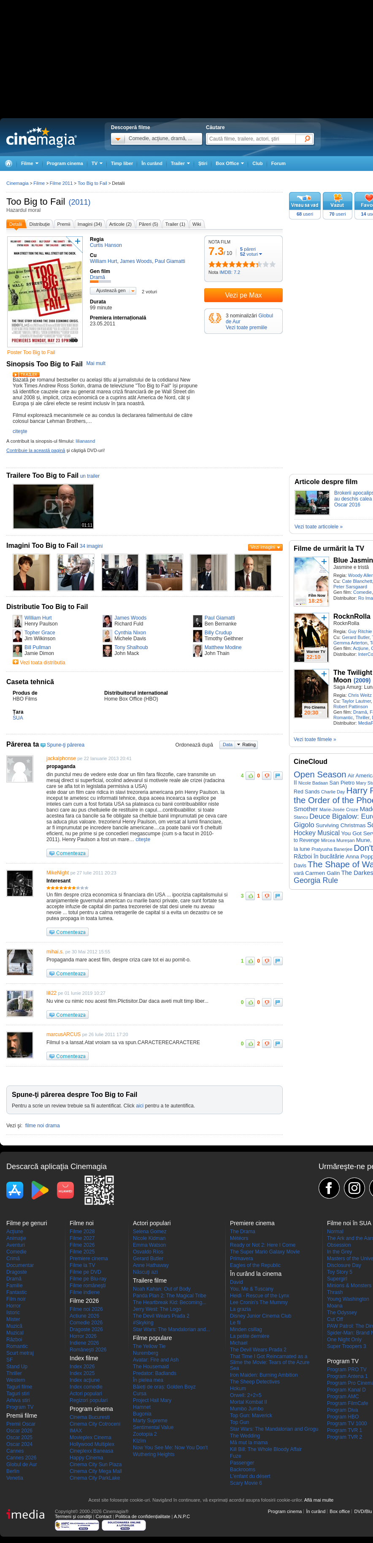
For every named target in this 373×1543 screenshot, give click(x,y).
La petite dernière (249, 1336)
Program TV (19, 1407)
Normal (335, 1231)
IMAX (76, 1431)
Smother (306, 808)
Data (227, 744)
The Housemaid (151, 1367)
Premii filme (21, 1415)
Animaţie (16, 1238)
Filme (39, 183)
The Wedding (245, 1436)
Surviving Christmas (340, 825)
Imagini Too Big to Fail (42, 545)
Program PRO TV (347, 1369)
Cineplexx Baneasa (91, 1451)
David (236, 1282)
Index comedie (86, 1387)
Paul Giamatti (220, 618)
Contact (103, 1516)
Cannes (15, 1451)
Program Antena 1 (347, 1376)
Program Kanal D (346, 1390)
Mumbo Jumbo (246, 1409)
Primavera (241, 1258)
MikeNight (57, 873)
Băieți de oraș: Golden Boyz (164, 1387)
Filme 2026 (82, 1245)
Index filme (84, 1358)
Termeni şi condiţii (73, 1516)
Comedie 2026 (86, 1323)
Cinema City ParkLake (95, 1478)
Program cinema (65, 163)
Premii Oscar (20, 1424)
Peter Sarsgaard (350, 586)
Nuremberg (145, 1353)
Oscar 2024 (19, 1444)
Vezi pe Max (243, 295)
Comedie (362, 592)
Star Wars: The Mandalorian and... (171, 1329)
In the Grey (339, 1252)
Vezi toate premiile (246, 327)
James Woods (130, 618)
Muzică (14, 1326)
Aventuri (15, 1245)
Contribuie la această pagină (35, 450)
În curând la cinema (255, 1273)
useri (305, 214)
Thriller (362, 717)
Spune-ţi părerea (65, 745)
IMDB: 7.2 (229, 272)
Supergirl (337, 1279)
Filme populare (152, 1338)
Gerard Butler (355, 637)
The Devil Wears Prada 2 (161, 1316)
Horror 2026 (83, 1336)
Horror (13, 1306)
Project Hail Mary (152, 1400)
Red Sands (307, 792)
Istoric (13, 1313)
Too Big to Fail (35, 201)
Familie (14, 1286)
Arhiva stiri (18, 1400)
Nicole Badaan (313, 782)
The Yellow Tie (149, 1346)
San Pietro (342, 783)
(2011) (80, 202)
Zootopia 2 (145, 1434)
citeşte (20, 431)
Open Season (320, 774)
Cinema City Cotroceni (95, 1424)
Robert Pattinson (350, 706)
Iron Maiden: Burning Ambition (264, 1375)
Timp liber (122, 163)
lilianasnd (85, 441)
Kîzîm (139, 1441)
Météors (239, 1238)
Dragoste (16, 1272)
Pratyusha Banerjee (331, 849)
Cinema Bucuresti (90, 1417)
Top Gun (239, 1422)
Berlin (12, 1471)
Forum (278, 163)
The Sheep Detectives (255, 1382)
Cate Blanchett (357, 581)
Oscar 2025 (19, 1437)
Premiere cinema (89, 1258)
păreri (248, 249)
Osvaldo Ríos (148, 1252)
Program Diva (342, 1410)
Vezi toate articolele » (319, 527)
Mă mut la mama (249, 1443)
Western (15, 1380)
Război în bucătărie (319, 856)
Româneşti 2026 (88, 1350)
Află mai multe (319, 1499)
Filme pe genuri (26, 1223)
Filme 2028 (82, 1231)
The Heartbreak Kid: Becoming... (169, 1302)
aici (139, 1106)
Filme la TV (82, 1265)
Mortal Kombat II (248, 1402)
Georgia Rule (316, 880)
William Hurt (38, 618)
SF (9, 1360)
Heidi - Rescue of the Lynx (259, 1296)
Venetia (14, 1478)
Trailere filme (150, 1280)
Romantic (343, 717)
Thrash (335, 1292)
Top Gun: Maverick (251, 1415)
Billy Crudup (218, 633)
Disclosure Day (344, 1265)
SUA (18, 718)
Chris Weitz (360, 695)
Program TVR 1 (344, 1430)
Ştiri (202, 163)
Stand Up (16, 1367)
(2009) (362, 680)
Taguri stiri (18, 1394)
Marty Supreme (150, 1421)
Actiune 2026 (84, 1316)
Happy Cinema (86, 1458)
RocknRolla (351, 616)
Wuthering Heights (154, 1454)
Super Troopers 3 (346, 1346)
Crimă (13, 1258)
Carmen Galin (322, 873)
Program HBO (343, 1417)
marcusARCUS (63, 1034)
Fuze (235, 1456)
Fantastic (16, 1292)
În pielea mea (148, 1380)
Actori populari (86, 1394)
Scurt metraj (20, 1353)
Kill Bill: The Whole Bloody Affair (266, 1449)
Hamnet (142, 1407)
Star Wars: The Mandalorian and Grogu (274, 1429)
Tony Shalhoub (131, 647)
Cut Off (335, 1319)
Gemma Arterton (350, 642)
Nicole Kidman (149, 1238)
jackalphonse (61, 758)
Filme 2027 (82, 1238)
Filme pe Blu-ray (88, 1279)
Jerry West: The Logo (157, 1309)
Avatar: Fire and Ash (156, 1360)
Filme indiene (85, 1292)
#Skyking (143, 1323)
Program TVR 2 (344, 1437)
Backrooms (242, 1470)
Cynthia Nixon (130, 633)
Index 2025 (82, 1373)
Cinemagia (17, 183)
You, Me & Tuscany (251, 1289)
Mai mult (95, 363)
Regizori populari (89, 1400)
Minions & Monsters (349, 1286)
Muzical (15, 1333)
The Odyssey (342, 1313)
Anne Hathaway (151, 1265)
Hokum (238, 1388)
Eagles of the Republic (255, 1265)
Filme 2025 (82, 1252)
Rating (249, 744)
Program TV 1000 (347, 1424)
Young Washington (348, 1299)
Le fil (235, 1323)
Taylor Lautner (356, 701)
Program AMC (343, 1397)
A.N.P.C (182, 1516)
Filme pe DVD (85, 1272)
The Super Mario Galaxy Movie (265, 1252)
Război (14, 1340)
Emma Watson (149, 1245)
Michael (238, 1343)
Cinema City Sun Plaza (96, 1464)
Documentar (20, 1265)
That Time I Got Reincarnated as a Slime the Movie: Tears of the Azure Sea (270, 1362)
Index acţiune (85, 1380)
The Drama (242, 1231)
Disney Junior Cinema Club (260, 1316)
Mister (13, 1319)
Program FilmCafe (347, 1403)
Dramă (360, 712)
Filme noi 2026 (86, 1309)
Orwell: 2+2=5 (246, 1395)
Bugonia (142, 1414)
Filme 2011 (61, 183)
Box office (340, 1511)
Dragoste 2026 (86, 1329)
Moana (335, 1306)
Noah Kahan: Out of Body (162, 1289)
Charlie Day (333, 791)
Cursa (139, 1394)
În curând (151, 163)
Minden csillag (246, 1329)
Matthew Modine (223, 647)
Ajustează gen (111, 290)
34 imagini (91, 546)
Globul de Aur (21, 1464)
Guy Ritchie (360, 631)
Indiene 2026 (84, 1343)
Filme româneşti (87, 1286)
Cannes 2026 (21, 1458)
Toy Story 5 (339, 1272)
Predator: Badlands (154, 1373)
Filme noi (82, 1223)
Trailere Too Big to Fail (42, 475)
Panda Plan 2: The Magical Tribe (169, 1296)
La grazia (240, 1309)
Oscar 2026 (19, 1431)
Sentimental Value (153, 1427)
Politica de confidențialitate (142, 1516)
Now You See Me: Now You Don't (170, 1448)
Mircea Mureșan (338, 840)
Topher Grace (39, 633)
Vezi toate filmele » (315, 739)
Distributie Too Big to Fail (47, 606)
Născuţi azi (145, 1272)
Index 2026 (82, 1367)
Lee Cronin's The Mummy (259, 1302)
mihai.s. (55, 952)
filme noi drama (42, 1126)
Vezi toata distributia (42, 663)
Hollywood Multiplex (92, 1444)
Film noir (16, 1299)
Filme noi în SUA (349, 1223)
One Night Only (344, 1340)
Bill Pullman (37, 647)
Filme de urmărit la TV (329, 548)
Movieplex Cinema (90, 1437)
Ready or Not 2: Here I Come (262, 1245)
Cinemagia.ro (41, 137)
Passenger (242, 1463)
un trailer (90, 476)
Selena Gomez (149, 1231)
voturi (249, 254)
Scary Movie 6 (246, 1483)
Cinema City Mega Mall (96, 1471)
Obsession (339, 1245)
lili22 (51, 993)
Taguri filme (19, 1387)
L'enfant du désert (250, 1476)
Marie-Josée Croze (338, 809)
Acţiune (360, 648)
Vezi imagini (263, 547)
